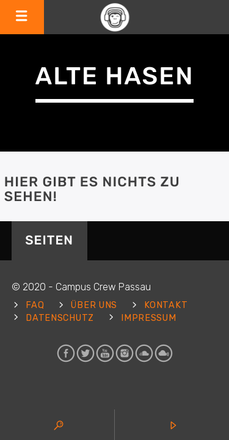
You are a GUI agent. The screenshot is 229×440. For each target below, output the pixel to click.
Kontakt (165, 305)
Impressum (148, 318)
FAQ (35, 305)
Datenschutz (60, 318)
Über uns (94, 305)
